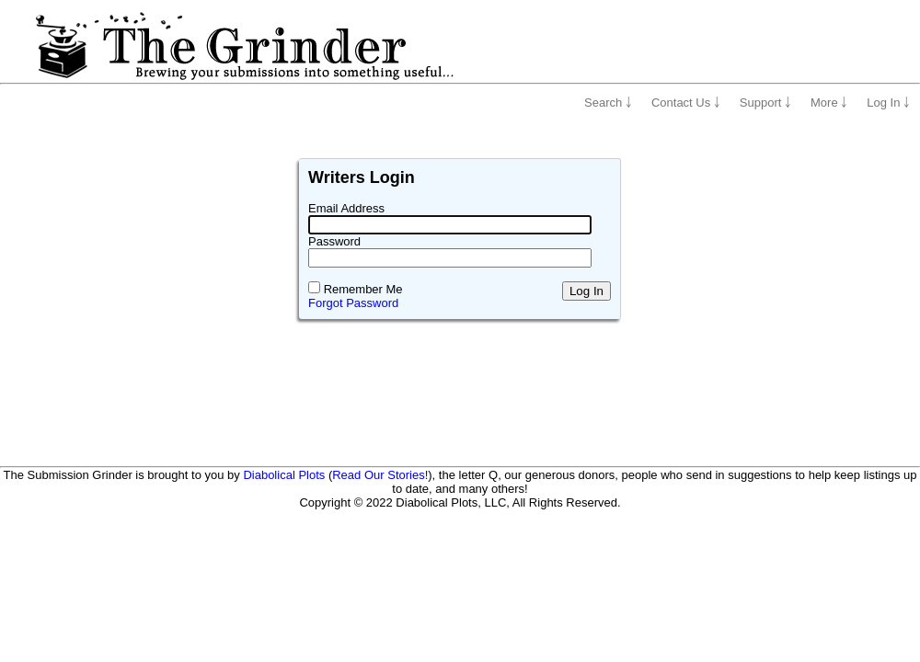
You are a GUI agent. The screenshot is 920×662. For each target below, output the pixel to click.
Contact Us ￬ (685, 102)
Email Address (346, 208)
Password (334, 241)
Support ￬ (765, 102)
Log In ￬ (888, 102)
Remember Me (363, 289)
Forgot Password (353, 303)
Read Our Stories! (380, 475)
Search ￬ (608, 102)
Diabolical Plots (284, 475)
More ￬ (829, 102)
